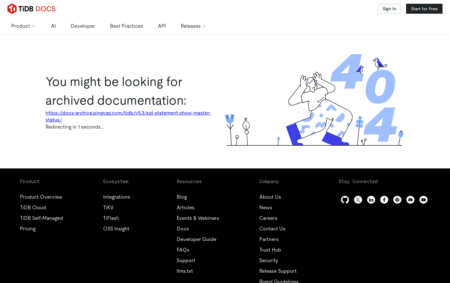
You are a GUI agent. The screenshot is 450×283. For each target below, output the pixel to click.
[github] (345, 199)
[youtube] (423, 199)
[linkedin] (371, 199)
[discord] (410, 199)
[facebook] (384, 199)
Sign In (389, 8)
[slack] (397, 199)
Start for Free (424, 8)
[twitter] (358, 199)
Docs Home (86, 120)
